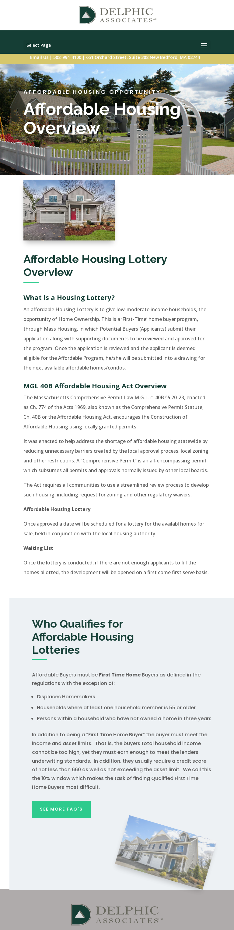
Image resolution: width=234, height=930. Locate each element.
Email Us (39, 57)
